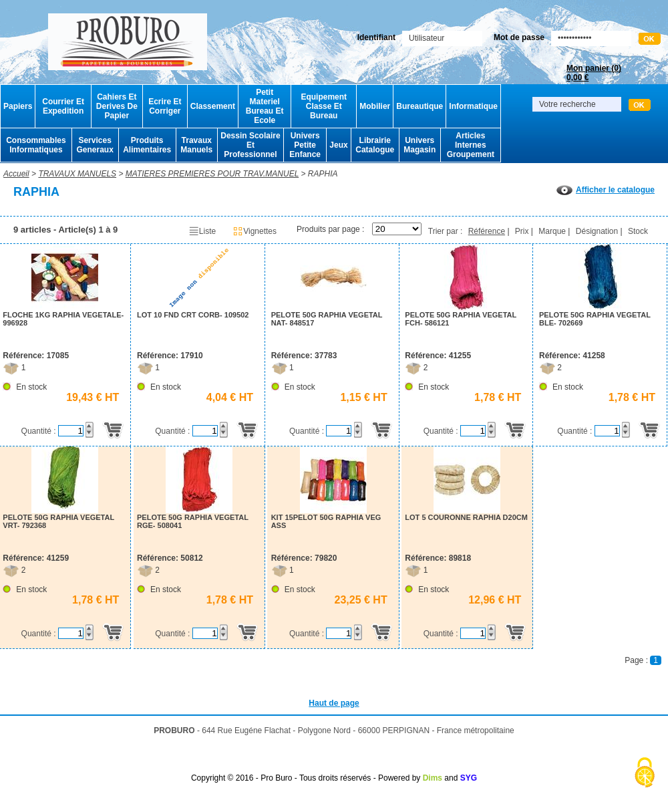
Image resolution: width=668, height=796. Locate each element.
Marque (552, 231)
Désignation (597, 231)
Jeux (338, 145)
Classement (212, 106)
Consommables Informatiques (35, 145)
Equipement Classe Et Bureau (324, 106)
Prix (522, 231)
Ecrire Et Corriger (164, 106)
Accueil (16, 173)
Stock (638, 231)
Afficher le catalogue (605, 189)
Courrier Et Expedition (63, 106)
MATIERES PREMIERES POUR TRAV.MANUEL (212, 173)
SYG (468, 778)
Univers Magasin (419, 145)
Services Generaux (94, 145)
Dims (432, 778)
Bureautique (419, 106)
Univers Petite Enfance (305, 145)
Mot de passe (519, 37)
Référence (486, 231)
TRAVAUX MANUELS (77, 173)
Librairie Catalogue (374, 145)
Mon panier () (593, 72)
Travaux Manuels (196, 145)
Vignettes (254, 231)
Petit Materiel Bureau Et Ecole (265, 106)
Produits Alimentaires (147, 145)
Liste (202, 231)
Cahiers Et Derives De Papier (117, 106)
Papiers (17, 106)
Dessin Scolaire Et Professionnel (250, 145)
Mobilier (374, 106)
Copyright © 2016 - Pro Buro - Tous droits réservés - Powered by (305, 778)
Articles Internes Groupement (470, 145)
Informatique (473, 106)
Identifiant (376, 37)
